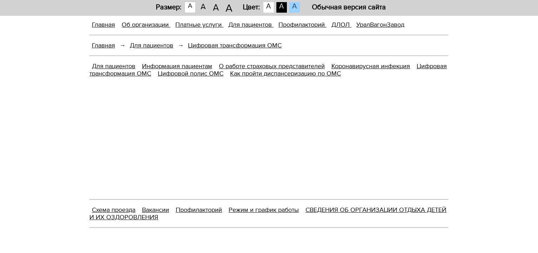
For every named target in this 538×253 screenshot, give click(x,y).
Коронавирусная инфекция (370, 66)
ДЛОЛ (341, 24)
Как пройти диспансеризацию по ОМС (285, 73)
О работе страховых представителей (272, 66)
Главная (103, 24)
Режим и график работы (264, 210)
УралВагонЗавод (380, 24)
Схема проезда (113, 210)
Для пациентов (251, 24)
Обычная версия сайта (349, 7)
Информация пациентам (177, 66)
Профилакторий (302, 24)
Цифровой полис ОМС (190, 73)
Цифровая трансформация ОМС (235, 45)
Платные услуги (199, 24)
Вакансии (155, 210)
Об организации (146, 24)
